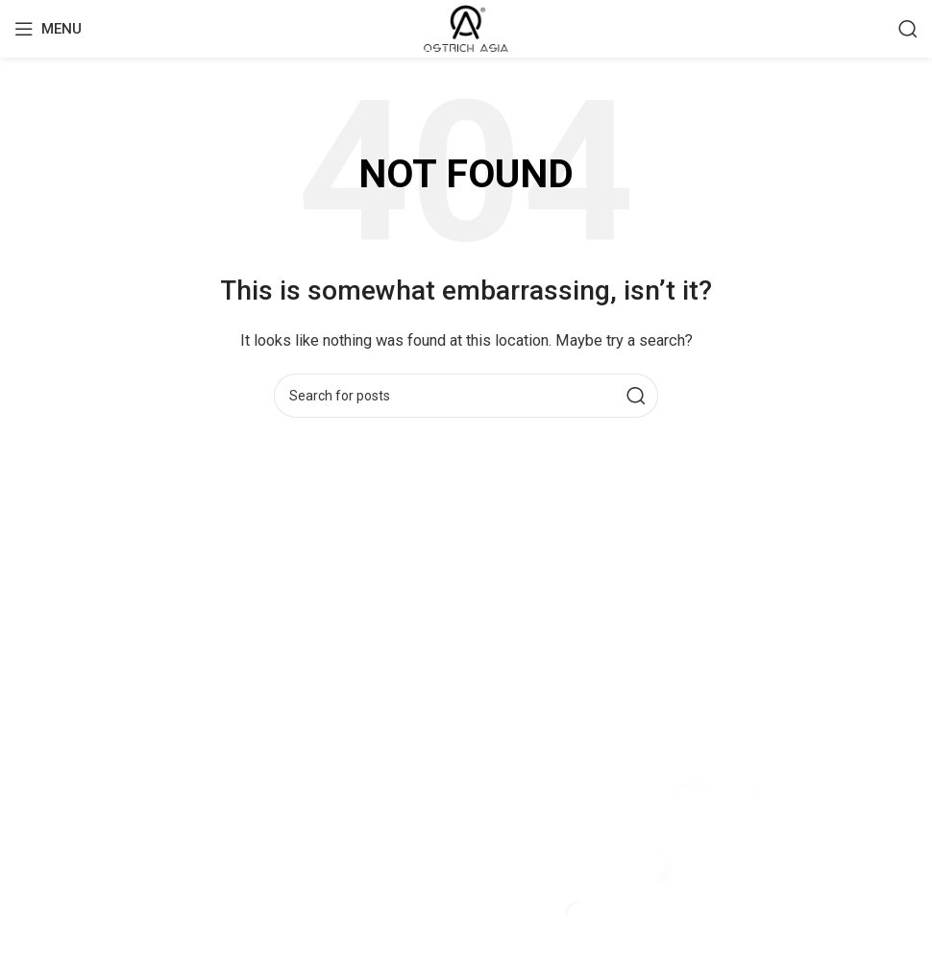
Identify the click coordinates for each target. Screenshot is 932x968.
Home (33, 824)
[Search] (908, 29)
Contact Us (50, 927)
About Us (43, 893)
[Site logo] (465, 27)
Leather (38, 858)
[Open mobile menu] (48, 29)
